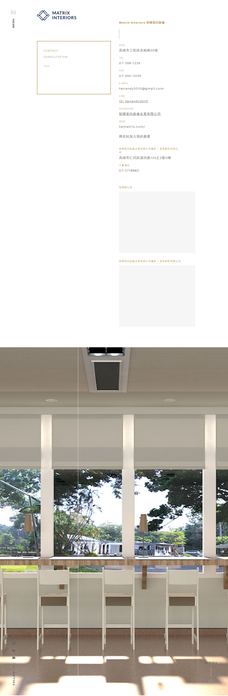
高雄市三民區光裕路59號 (138, 50)
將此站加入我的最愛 (134, 136)
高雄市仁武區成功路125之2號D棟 (145, 158)
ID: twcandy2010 (133, 101)
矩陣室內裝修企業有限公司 (140, 114)
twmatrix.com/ (132, 127)
